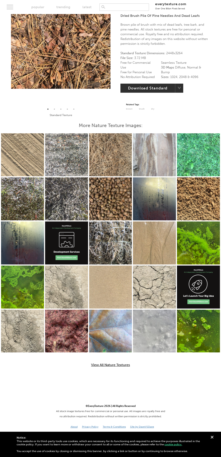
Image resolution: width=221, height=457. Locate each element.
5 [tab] (74, 109)
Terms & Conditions (114, 426)
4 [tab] (67, 109)
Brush (142, 109)
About (74, 426)
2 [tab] (54, 109)
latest (87, 7)
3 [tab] (61, 109)
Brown (129, 109)
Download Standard (147, 88)
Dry (152, 109)
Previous (8, 60)
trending (63, 7)
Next (114, 60)
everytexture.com (170, 6)
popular (37, 7)
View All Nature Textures (110, 365)
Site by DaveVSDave (142, 426)
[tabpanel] (60, 51)
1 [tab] (48, 109)
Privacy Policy (90, 426)
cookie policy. (173, 444)
